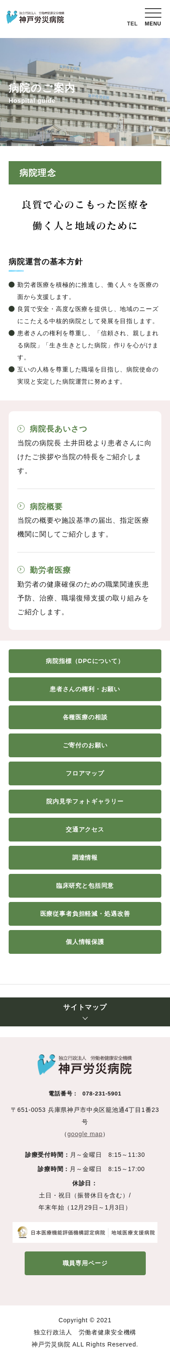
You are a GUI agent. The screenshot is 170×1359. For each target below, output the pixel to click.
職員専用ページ (85, 1263)
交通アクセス (85, 829)
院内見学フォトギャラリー (84, 801)
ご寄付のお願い (85, 745)
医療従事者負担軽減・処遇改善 (85, 913)
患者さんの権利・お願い (85, 689)
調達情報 (85, 857)
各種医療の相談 (85, 717)
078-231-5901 (101, 1093)
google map (85, 1133)
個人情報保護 (85, 941)
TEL (132, 23)
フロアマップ (85, 773)
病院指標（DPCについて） (85, 660)
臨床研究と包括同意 (85, 885)
